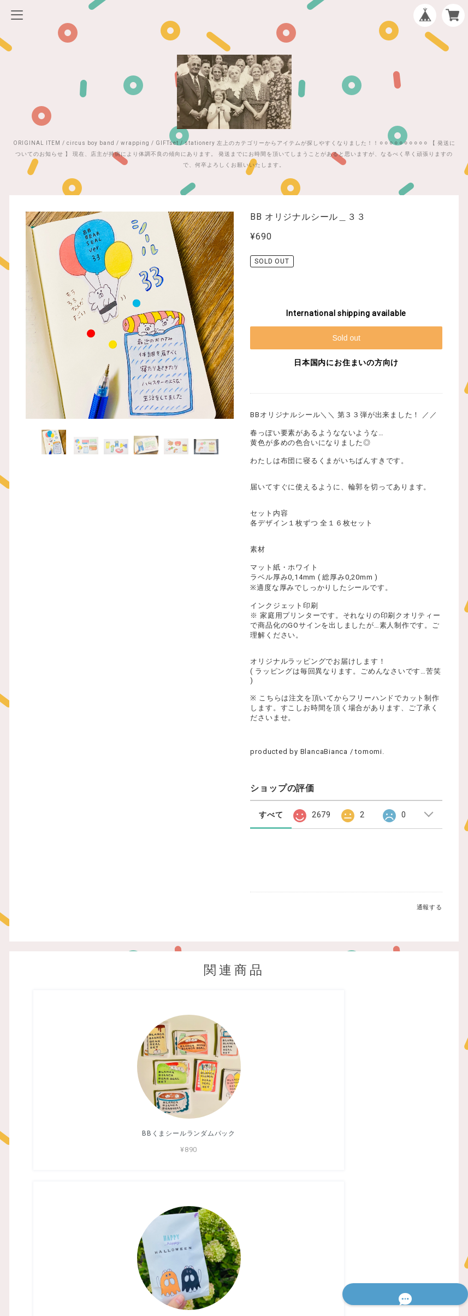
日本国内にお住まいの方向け (346, 362)
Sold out (346, 338)
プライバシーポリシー (234, 1237)
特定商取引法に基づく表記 (234, 1251)
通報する (429, 907)
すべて (271, 814)
